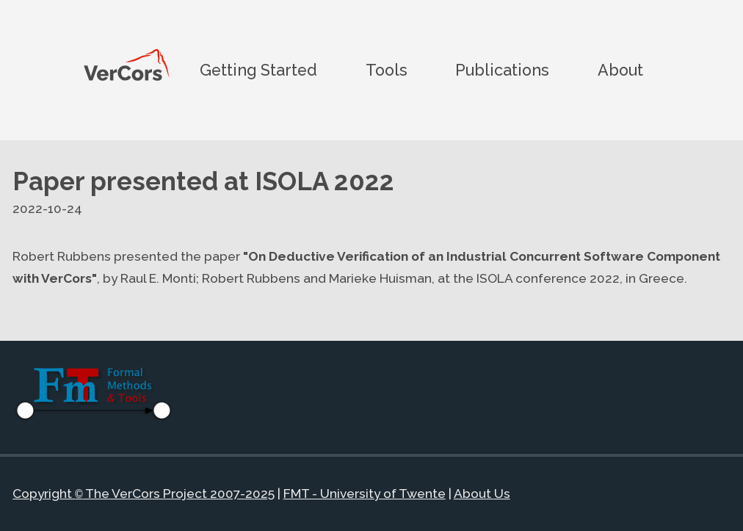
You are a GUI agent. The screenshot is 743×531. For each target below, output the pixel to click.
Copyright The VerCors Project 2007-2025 (143, 494)
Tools (386, 69)
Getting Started (258, 69)
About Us (482, 494)
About (620, 69)
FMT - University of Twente (364, 494)
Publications (502, 69)
